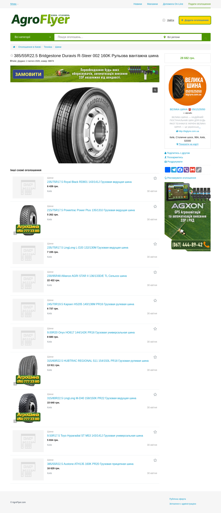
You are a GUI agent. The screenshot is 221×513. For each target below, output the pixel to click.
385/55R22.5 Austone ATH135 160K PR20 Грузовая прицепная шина (90, 463)
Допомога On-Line (173, 4)
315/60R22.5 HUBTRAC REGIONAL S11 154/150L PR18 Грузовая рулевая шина (98, 360)
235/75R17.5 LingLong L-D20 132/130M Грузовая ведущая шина (87, 247)
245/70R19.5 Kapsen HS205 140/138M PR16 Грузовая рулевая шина (90, 304)
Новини (137, 4)
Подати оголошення (199, 4)
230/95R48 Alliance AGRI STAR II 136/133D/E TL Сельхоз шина (87, 275)
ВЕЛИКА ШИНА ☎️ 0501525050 (187, 109)
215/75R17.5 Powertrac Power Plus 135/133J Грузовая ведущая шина (91, 210)
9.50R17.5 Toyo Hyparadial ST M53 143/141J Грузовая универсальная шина (95, 435)
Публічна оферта (177, 499)
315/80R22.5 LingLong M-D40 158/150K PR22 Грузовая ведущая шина (91, 398)
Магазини (152, 4)
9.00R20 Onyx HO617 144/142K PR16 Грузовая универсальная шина (91, 332)
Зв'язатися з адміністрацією (182, 504)
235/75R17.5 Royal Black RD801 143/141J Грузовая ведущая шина (89, 181)
